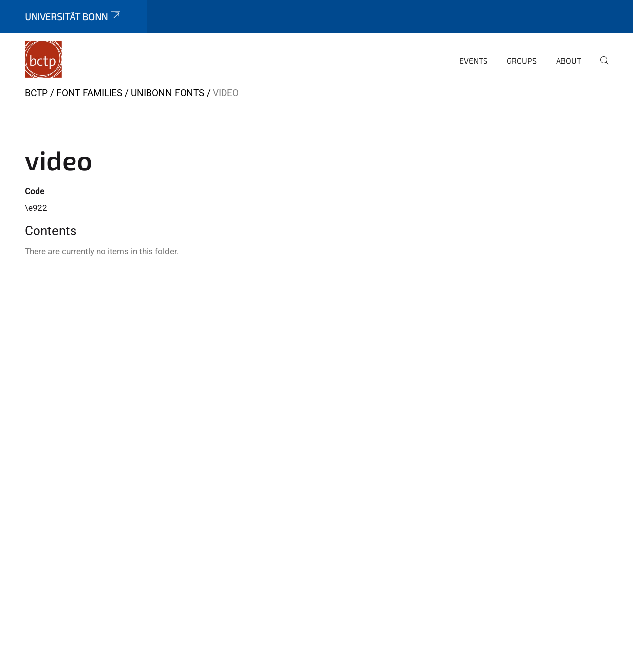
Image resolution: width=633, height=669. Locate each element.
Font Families (89, 93)
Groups (522, 60)
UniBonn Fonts (167, 93)
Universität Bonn (73, 16)
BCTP (36, 93)
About (568, 60)
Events (473, 60)
